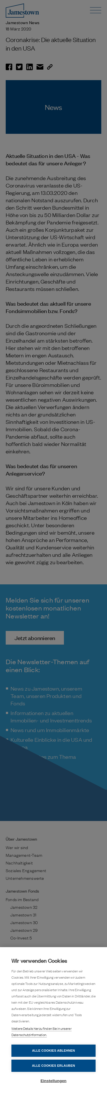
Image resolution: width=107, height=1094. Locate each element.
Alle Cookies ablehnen (53, 1050)
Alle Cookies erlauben (53, 1065)
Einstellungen (53, 1081)
